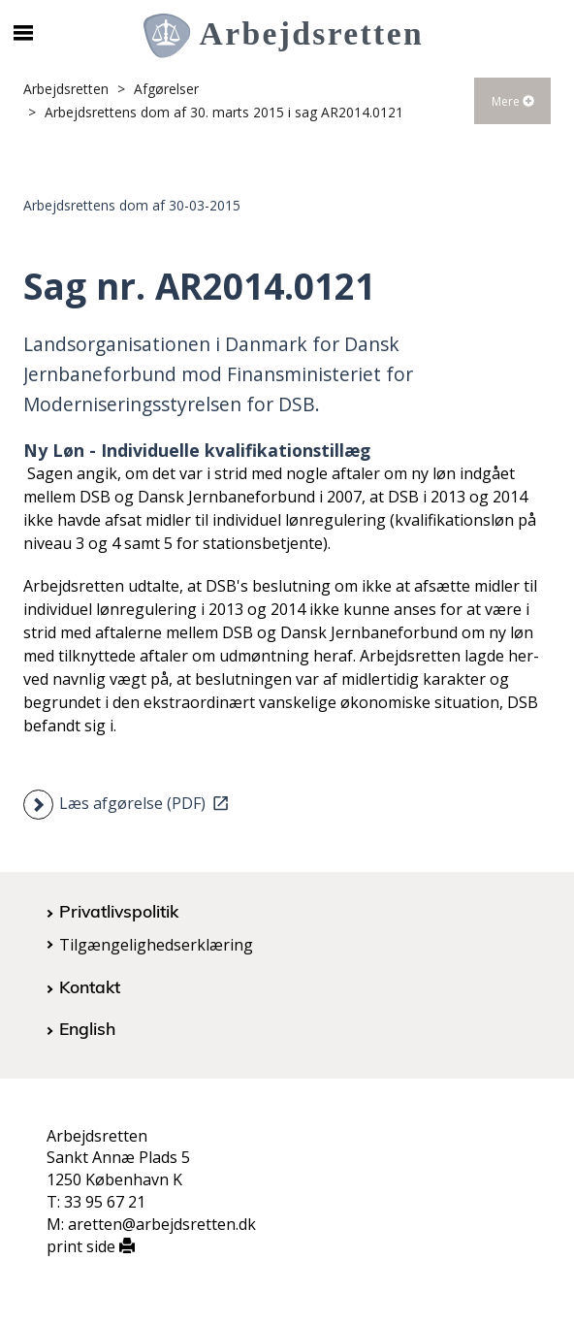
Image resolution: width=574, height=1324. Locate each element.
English (87, 1028)
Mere (513, 101)
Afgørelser (166, 89)
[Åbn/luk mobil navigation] (23, 32)
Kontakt (89, 986)
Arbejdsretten (66, 89)
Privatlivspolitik (118, 910)
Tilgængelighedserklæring (156, 944)
